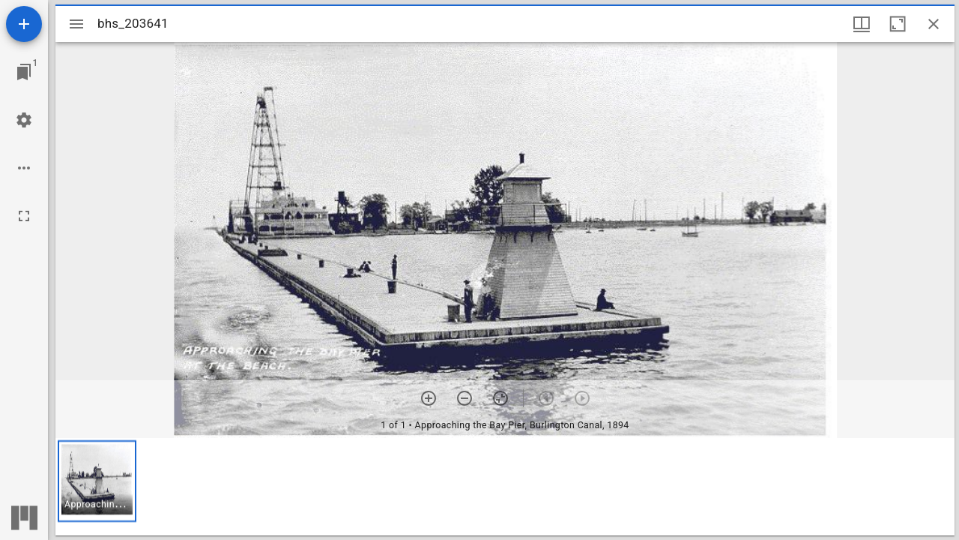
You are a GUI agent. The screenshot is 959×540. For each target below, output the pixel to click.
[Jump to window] (24, 72)
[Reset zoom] (500, 398)
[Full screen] (24, 216)
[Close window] (934, 24)
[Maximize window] (898, 24)
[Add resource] (24, 24)
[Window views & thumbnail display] (862, 24)
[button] (97, 481)
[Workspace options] (24, 168)
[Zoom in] (429, 398)
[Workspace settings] (24, 120)
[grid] (505, 487)
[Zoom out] (464, 398)
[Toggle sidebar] (76, 24)
